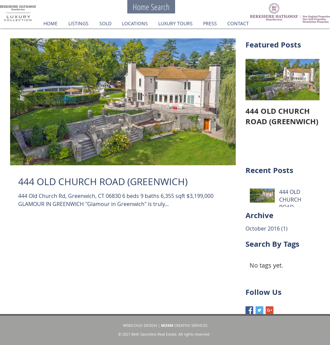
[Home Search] (151, 6)
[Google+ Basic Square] (269, 310)
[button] (105, 23)
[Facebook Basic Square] (249, 310)
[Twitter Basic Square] (259, 310)
